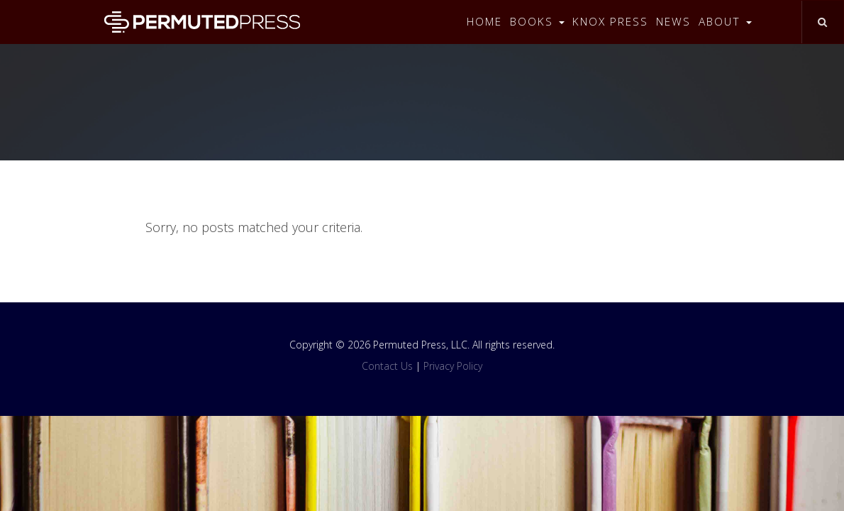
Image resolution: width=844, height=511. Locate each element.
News (673, 21)
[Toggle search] (822, 22)
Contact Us (387, 366)
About (725, 21)
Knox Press (610, 21)
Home (484, 21)
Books (537, 21)
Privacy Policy (452, 366)
